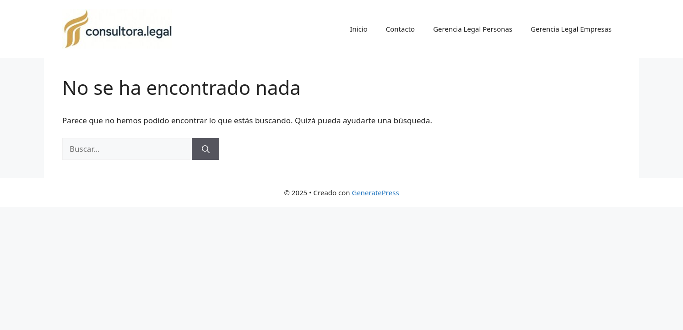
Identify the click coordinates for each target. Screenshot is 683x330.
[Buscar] (205, 149)
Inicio (358, 28)
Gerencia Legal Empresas (571, 28)
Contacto (400, 28)
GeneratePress (375, 192)
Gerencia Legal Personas (472, 28)
